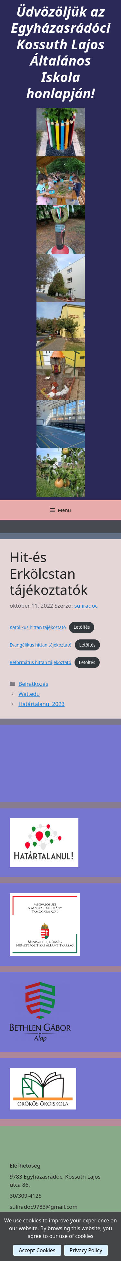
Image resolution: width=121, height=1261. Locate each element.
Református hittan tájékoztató (40, 662)
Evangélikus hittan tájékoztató (41, 645)
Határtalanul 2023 (41, 704)
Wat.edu (29, 693)
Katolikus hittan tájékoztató (38, 627)
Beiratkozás (33, 683)
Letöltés (82, 627)
